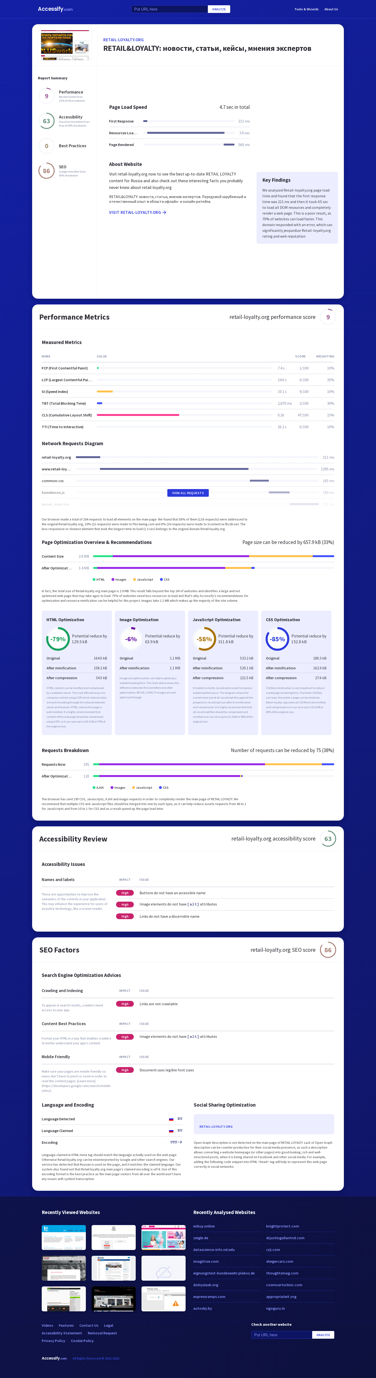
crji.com (273, 1249)
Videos (47, 1325)
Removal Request (102, 1333)
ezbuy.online (204, 1226)
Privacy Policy (53, 1340)
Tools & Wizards (306, 9)
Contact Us (88, 1325)
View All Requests (188, 493)
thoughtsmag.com (282, 1273)
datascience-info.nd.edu (214, 1249)
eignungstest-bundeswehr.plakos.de (224, 1273)
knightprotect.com (282, 1226)
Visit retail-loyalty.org (138, 212)
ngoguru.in (275, 1308)
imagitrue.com (206, 1261)
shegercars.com (279, 1261)
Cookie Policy (82, 1340)
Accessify (55, 9)
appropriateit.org (281, 1296)
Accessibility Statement (62, 1333)
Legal (108, 1325)
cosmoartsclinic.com (284, 1284)
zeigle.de (200, 1237)
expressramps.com (209, 1296)
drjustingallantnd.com (285, 1237)
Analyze (219, 9)
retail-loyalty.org (123, 39)
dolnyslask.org (205, 1284)
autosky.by (202, 1308)
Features (66, 1325)
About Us (331, 9)
